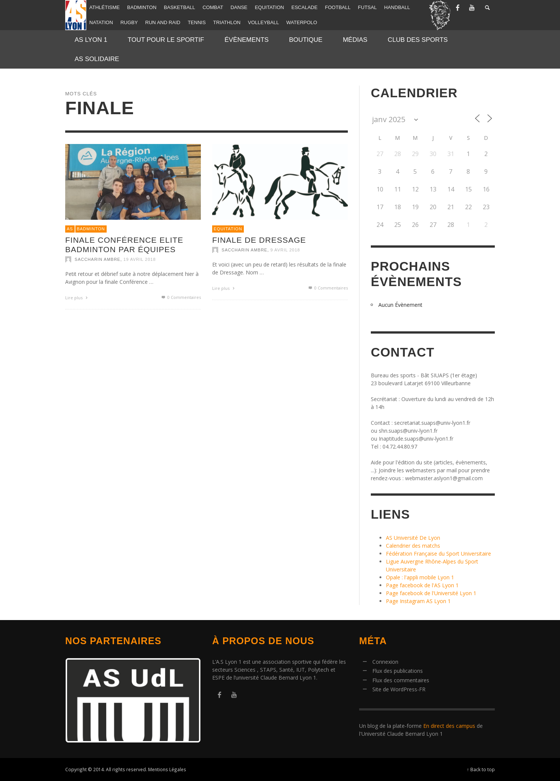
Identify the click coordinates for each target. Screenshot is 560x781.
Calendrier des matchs (413, 545)
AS (70, 229)
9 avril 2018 (285, 250)
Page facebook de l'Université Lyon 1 (431, 593)
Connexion (385, 661)
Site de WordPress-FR (398, 689)
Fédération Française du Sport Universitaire (438, 553)
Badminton (91, 229)
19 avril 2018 (140, 259)
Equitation (228, 229)
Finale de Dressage (259, 240)
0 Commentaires (181, 297)
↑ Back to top (481, 769)
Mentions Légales (167, 769)
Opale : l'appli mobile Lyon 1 (420, 577)
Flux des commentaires (400, 680)
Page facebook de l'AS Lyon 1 (422, 585)
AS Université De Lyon (413, 537)
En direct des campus (449, 725)
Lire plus (77, 297)
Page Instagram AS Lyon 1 (418, 601)
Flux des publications (397, 670)
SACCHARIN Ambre (97, 259)
